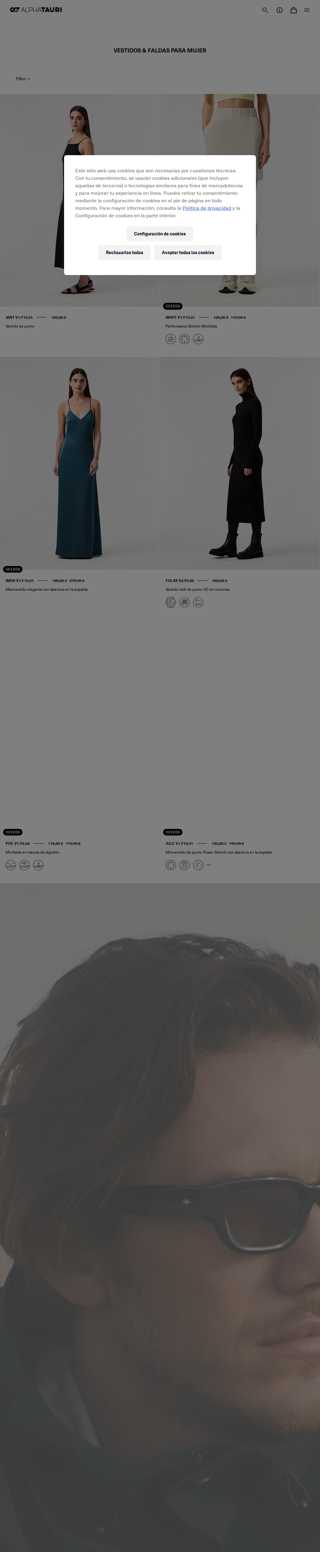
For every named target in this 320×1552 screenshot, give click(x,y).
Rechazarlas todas (124, 252)
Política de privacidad (206, 207)
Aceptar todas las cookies (188, 252)
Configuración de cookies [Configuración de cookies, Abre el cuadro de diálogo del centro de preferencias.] (160, 233)
